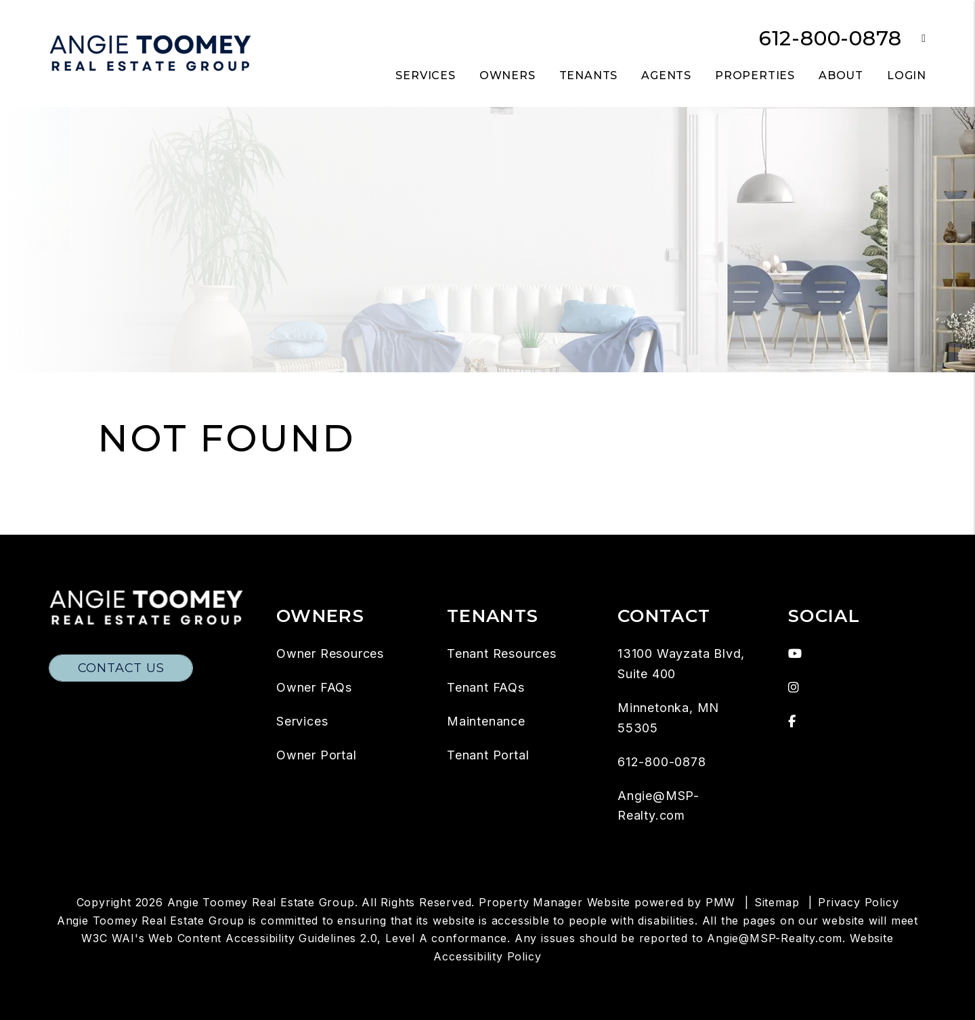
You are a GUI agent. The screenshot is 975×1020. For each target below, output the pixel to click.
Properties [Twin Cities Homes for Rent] (755, 75)
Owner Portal (316, 755)
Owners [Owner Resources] (507, 75)
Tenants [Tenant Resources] (588, 75)
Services (302, 721)
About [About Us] (841, 75)
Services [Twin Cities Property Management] (425, 75)
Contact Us (121, 668)
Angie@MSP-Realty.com (774, 938)
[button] (913, 39)
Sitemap (777, 902)
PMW (720, 902)
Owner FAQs (314, 687)
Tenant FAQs (486, 687)
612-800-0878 (830, 38)
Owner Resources (330, 653)
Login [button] (906, 75)
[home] (150, 52)
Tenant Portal (488, 755)
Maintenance (486, 721)
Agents (666, 75)
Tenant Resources (502, 653)
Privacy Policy (858, 902)
